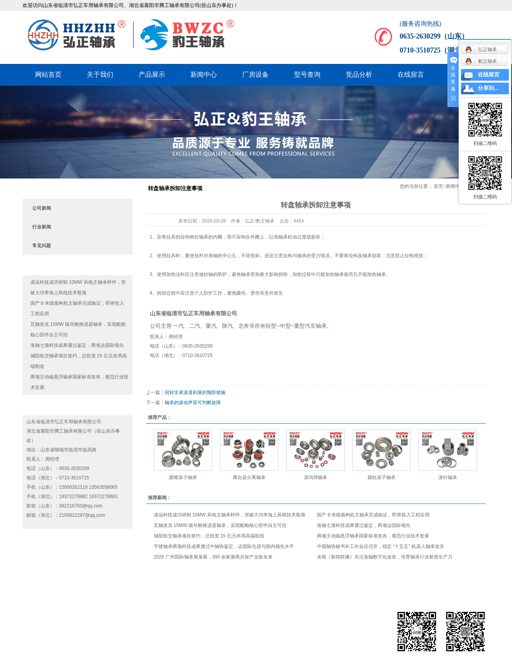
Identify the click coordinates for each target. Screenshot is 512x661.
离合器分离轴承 (249, 477)
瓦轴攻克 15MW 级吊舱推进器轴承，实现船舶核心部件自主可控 (220, 525)
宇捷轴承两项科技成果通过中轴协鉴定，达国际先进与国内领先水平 (224, 546)
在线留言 (411, 74)
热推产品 (34, 636)
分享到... (488, 88)
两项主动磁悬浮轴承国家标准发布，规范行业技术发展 (373, 536)
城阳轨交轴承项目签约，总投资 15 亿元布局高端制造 (209, 536)
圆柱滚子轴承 (382, 477)
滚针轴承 (447, 477)
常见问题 (41, 245)
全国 (89, 636)
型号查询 (307, 74)
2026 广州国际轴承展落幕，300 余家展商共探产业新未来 (213, 557)
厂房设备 (255, 74)
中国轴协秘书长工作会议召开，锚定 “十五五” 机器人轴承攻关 (380, 546)
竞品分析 (359, 74)
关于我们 (100, 74)
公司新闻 (41, 208)
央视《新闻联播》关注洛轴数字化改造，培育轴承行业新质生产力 (384, 557)
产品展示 (152, 74)
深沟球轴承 (315, 477)
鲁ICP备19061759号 (133, 625)
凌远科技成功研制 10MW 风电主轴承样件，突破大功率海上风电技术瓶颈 (229, 515)
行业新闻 (41, 227)
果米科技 (63, 625)
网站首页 (48, 74)
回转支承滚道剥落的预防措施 (195, 392)
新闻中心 (203, 74)
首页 (438, 186)
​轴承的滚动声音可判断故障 (193, 402)
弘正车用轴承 (199, 313)
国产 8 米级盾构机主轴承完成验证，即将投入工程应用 (373, 515)
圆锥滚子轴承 (183, 477)
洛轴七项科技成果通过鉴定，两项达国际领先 (77, 345)
